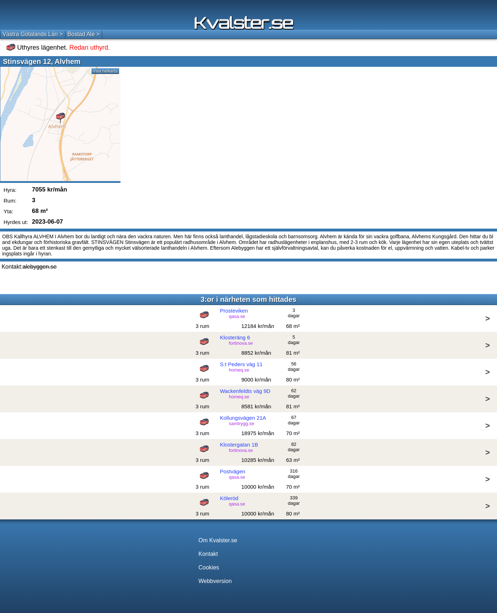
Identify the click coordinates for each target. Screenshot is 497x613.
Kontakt (208, 554)
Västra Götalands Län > (33, 34)
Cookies (208, 567)
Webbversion (215, 581)
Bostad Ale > (84, 34)
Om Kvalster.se (217, 540)
